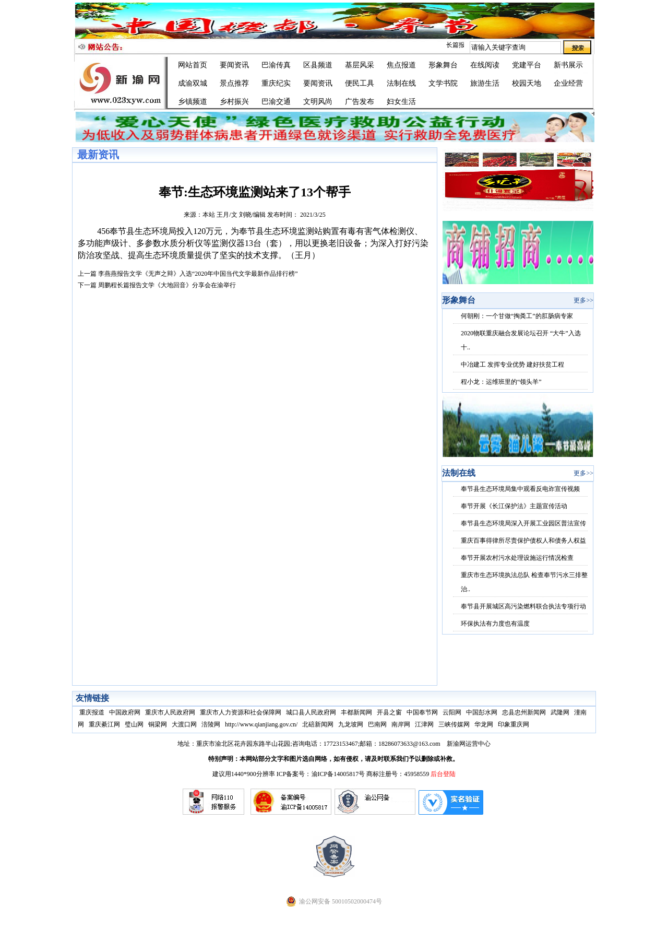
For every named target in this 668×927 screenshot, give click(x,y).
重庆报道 (92, 712)
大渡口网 (184, 724)
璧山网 (134, 724)
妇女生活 (401, 101)
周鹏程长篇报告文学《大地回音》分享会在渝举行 (167, 285)
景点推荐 (234, 83)
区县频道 (317, 65)
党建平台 (526, 65)
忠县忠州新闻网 (523, 712)
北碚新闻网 (318, 724)
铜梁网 (158, 724)
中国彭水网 (481, 712)
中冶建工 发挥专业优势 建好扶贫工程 (512, 364)
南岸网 (401, 724)
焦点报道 (401, 65)
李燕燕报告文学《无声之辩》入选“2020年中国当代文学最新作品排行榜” (198, 273)
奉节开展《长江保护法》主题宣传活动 (514, 506)
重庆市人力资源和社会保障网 (240, 712)
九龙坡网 (351, 724)
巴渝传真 (276, 65)
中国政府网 (125, 712)
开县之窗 (389, 712)
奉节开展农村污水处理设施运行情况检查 (517, 557)
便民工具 (359, 83)
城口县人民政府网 (311, 712)
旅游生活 (484, 83)
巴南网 (377, 724)
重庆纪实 (276, 83)
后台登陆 (443, 774)
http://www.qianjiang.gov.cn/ (261, 724)
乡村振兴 (234, 101)
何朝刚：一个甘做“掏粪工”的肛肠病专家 (517, 316)
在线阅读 (484, 65)
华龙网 (484, 724)
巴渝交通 (276, 101)
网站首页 (192, 65)
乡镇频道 (192, 101)
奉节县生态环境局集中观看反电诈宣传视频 (520, 488)
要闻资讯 (234, 65)
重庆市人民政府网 (170, 712)
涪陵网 (211, 724)
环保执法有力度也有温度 (495, 623)
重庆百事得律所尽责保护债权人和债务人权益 (523, 540)
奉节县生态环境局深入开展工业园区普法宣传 (523, 523)
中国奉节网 (422, 712)
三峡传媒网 (454, 724)
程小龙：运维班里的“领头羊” (501, 381)
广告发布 (359, 101)
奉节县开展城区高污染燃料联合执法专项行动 (523, 606)
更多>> (583, 300)
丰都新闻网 (356, 712)
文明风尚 (317, 101)
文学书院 (443, 83)
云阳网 (452, 712)
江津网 (424, 724)
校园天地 (526, 83)
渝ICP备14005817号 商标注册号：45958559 (371, 774)
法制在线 (401, 83)
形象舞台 (443, 65)
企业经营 (568, 83)
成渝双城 (192, 83)
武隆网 (560, 712)
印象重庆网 (513, 724)
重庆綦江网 (104, 724)
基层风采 (359, 65)
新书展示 (568, 65)
